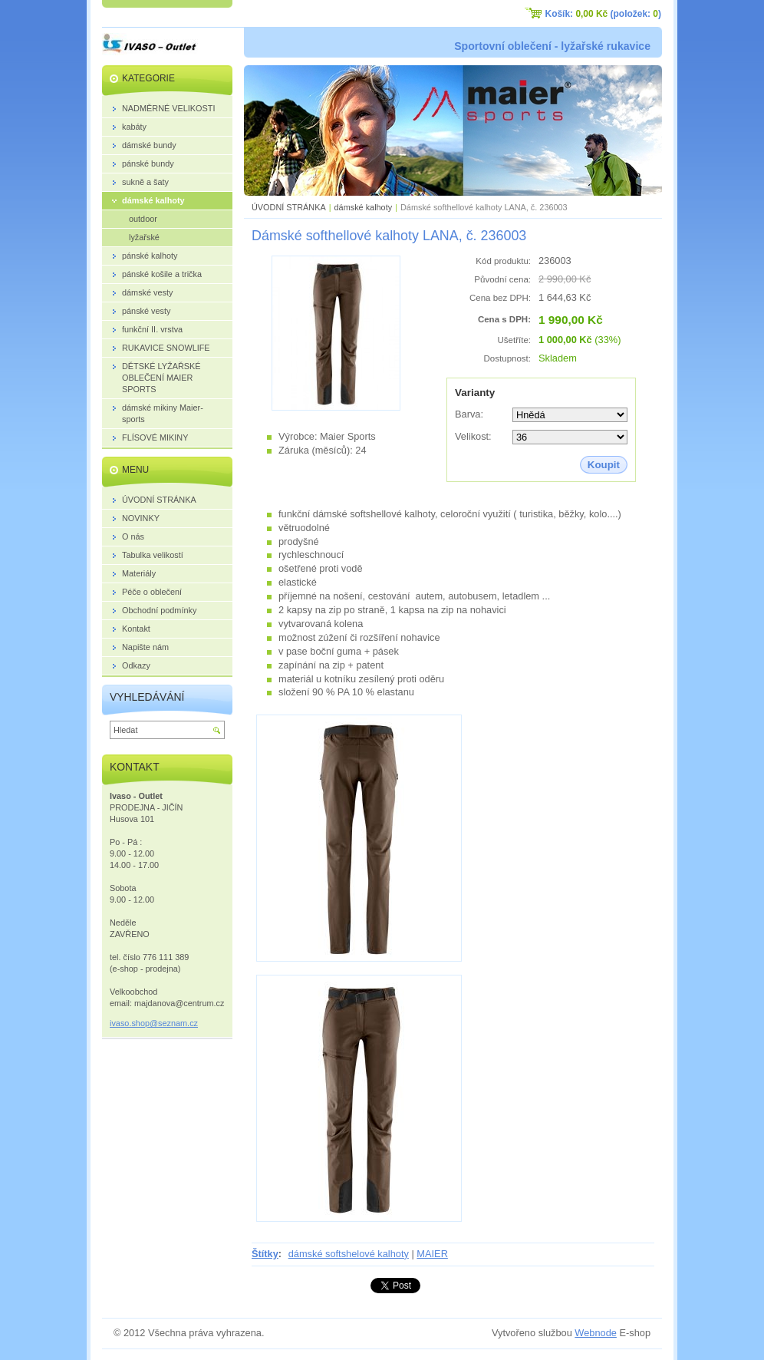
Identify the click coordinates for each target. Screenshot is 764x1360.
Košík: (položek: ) (603, 13)
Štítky (265, 1253)
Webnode (596, 1333)
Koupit (604, 464)
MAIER (432, 1253)
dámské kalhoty (363, 207)
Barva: (469, 414)
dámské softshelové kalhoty (348, 1253)
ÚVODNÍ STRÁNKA (289, 207)
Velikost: (473, 436)
